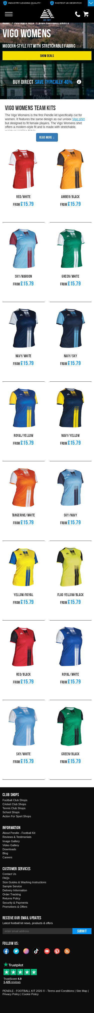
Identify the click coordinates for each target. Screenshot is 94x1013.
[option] (22, 3)
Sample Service (12, 886)
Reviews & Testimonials (17, 836)
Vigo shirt (78, 119)
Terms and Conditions (60, 990)
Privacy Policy (11, 994)
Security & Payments (15, 902)
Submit (82, 931)
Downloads (9, 849)
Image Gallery (11, 841)
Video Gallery (11, 845)
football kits (24, 23)
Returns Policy (11, 898)
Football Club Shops (15, 800)
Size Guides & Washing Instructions (24, 882)
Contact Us (9, 873)
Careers (7, 857)
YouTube (47, 951)
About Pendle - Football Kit (19, 832)
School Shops (11, 812)
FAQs (6, 877)
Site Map (81, 990)
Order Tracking (12, 894)
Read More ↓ (47, 137)
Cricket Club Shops (14, 804)
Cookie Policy (30, 994)
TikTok (37, 951)
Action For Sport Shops (17, 816)
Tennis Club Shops (14, 808)
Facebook (6, 951)
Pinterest (57, 951)
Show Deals (47, 55)
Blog (5, 853)
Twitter (16, 951)
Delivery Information (15, 890)
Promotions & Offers (15, 906)
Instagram (26, 951)
